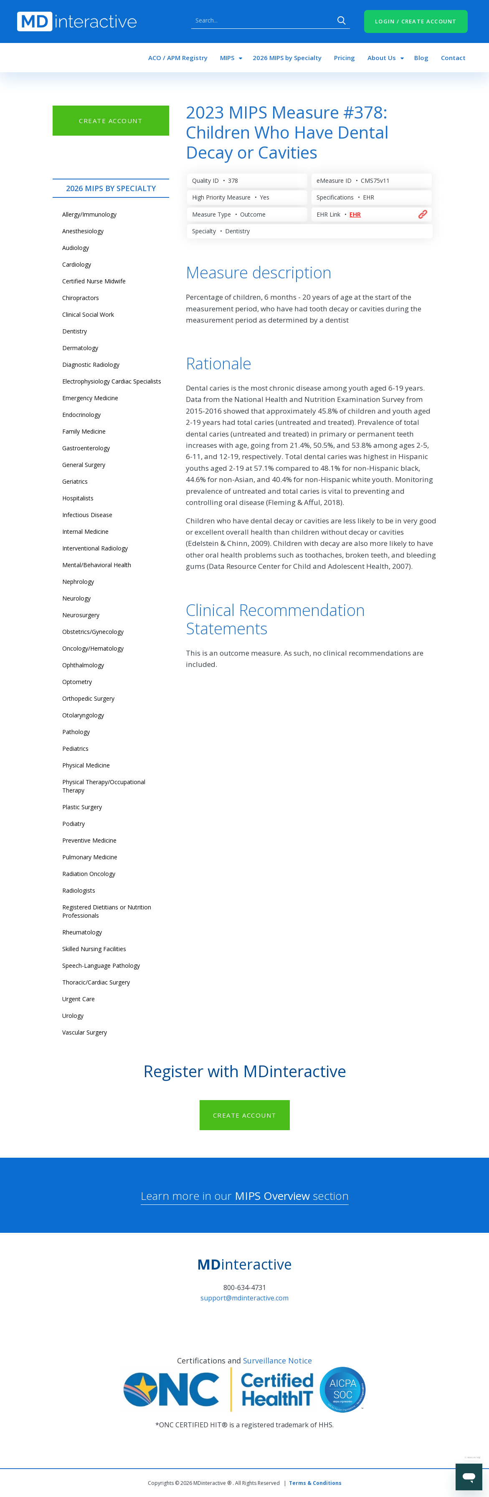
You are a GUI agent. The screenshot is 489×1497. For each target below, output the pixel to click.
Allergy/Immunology (89, 214)
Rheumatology (82, 932)
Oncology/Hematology (93, 648)
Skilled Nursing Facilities (94, 949)
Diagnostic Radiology (90, 365)
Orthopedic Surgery (88, 698)
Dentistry (74, 331)
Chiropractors (80, 298)
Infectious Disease (87, 515)
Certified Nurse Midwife (94, 281)
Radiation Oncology (88, 874)
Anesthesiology (83, 231)
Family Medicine (84, 431)
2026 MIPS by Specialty (287, 57)
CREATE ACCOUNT (110, 120)
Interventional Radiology (95, 548)
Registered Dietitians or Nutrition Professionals (106, 911)
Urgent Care (78, 999)
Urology (73, 1016)
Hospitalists (78, 498)
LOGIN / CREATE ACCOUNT (416, 21)
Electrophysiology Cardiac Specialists (111, 381)
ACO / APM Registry (178, 57)
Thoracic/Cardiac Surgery (96, 982)
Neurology (76, 598)
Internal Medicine (85, 531)
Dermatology (80, 348)
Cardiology (76, 264)
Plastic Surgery (82, 807)
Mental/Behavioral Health (96, 565)
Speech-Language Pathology (101, 965)
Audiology (75, 248)
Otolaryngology (83, 715)
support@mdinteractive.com (244, 1298)
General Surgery (83, 465)
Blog (421, 57)
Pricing (344, 57)
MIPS (227, 57)
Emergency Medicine (90, 398)
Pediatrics (75, 748)
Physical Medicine (86, 765)
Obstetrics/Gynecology (93, 632)
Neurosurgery (80, 615)
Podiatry (73, 824)
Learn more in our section (245, 1195)
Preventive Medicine (89, 840)
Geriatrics (75, 481)
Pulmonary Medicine (89, 857)
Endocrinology (81, 415)
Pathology (76, 732)
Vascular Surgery (84, 1032)
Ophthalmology (83, 665)
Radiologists (78, 890)
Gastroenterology (86, 448)
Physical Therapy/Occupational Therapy (103, 786)
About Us (381, 57)
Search (341, 20)
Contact (453, 57)
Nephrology (78, 582)
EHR (355, 214)
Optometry (77, 682)
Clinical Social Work (88, 314)
